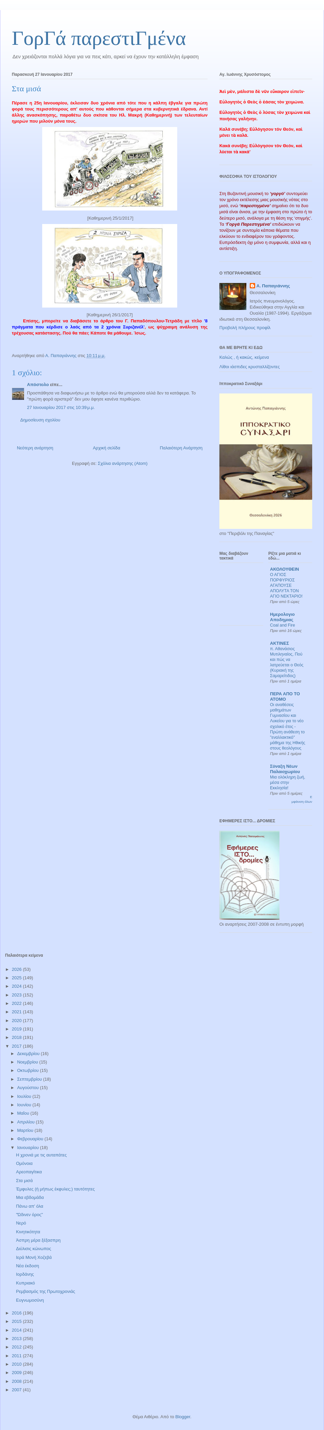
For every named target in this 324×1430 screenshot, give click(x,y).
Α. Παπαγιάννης (273, 285)
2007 (17, 1389)
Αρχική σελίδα (106, 447)
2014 (17, 1330)
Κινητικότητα (28, 1231)
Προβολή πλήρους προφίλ (245, 327)
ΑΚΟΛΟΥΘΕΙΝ (284, 569)
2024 (17, 986)
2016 (17, 1312)
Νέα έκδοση (27, 1265)
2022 (17, 1003)
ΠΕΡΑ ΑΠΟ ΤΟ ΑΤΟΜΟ (285, 696)
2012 (17, 1346)
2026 (17, 969)
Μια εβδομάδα (30, 1197)
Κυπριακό (25, 1282)
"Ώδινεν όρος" (29, 1214)
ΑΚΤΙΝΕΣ (279, 643)
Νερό (21, 1223)
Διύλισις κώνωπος (33, 1248)
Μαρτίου (26, 1130)
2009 (17, 1372)
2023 (17, 994)
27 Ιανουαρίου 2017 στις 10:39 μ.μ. (61, 407)
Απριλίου (26, 1121)
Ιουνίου (24, 1104)
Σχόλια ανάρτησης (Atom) (122, 463)
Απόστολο (38, 384)
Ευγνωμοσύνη (30, 1300)
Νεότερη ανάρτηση (35, 447)
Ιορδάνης (25, 1274)
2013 (17, 1338)
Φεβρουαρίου (31, 1138)
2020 (17, 1020)
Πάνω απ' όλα (29, 1206)
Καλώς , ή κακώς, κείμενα (244, 357)
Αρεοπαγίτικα (29, 1171)
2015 (17, 1321)
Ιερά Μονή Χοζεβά (34, 1257)
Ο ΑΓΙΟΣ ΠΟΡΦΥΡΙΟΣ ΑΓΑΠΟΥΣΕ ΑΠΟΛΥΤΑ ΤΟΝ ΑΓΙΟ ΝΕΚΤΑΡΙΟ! (286, 585)
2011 (17, 1355)
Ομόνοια (24, 1163)
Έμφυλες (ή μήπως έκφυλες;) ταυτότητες (55, 1188)
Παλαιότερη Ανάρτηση (181, 447)
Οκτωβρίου (28, 1070)
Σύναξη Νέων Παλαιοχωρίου (285, 769)
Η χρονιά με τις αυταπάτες (41, 1154)
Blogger (182, 1416)
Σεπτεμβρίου (30, 1079)
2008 (17, 1381)
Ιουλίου (24, 1096)
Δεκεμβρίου (29, 1053)
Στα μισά (24, 1180)
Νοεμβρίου (28, 1061)
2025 (17, 977)
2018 (17, 1037)
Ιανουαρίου (28, 1147)
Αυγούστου (28, 1087)
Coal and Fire (282, 625)
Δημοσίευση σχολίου (40, 419)
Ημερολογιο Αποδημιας (282, 617)
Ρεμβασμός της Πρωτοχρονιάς (45, 1291)
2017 (17, 1046)
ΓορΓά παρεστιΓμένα (99, 38)
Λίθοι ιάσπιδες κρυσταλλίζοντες (249, 366)
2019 (17, 1028)
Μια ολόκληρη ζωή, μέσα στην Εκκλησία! (287, 782)
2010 (17, 1364)
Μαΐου (23, 1113)
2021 (17, 1011)
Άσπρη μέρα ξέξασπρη (38, 1240)
